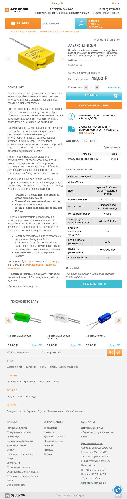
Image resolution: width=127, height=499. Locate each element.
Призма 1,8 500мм (95, 336)
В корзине (94, 21)
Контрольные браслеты (20, 441)
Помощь (63, 13)
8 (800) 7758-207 (109, 9)
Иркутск (11, 396)
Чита (20, 396)
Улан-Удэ (31, 396)
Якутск (41, 411)
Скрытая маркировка (18, 467)
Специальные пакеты (19, 432)
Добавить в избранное (108, 40)
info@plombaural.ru (20, 352)
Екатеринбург (14, 366)
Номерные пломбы (49, 31)
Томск (55, 381)
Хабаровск (29, 411)
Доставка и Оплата (54, 436)
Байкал (12, 390)
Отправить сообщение (93, 482)
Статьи (48, 454)
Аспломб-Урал (17, 31)
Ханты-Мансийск (68, 366)
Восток (12, 405)
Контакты (53, 13)
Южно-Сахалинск (75, 411)
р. (101, 27)
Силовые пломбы (72, 31)
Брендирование (112, 147)
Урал (10, 360)
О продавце (50, 427)
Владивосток (14, 411)
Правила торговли (54, 441)
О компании (41, 13)
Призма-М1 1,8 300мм (19, 336)
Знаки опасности (16, 484)
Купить (101, 96)
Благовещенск (55, 411)
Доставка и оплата (79, 13)
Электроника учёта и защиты (23, 471)
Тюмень (52, 366)
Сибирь (12, 375)
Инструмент (13, 463)
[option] (35, 58)
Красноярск (30, 381)
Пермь (42, 366)
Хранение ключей (17, 445)
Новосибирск (14, 381)
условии (88, 132)
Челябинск (30, 366)
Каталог (32, 31)
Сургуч (11, 449)
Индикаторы (14, 436)
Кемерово (44, 381)
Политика (49, 445)
